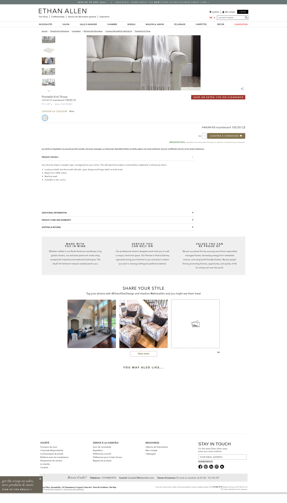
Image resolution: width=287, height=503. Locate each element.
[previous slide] (63, 323)
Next (49, 90)
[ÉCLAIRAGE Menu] (187, 24)
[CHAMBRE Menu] (119, 24)
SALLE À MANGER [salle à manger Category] (88, 24)
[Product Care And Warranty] (118, 220)
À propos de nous (48, 447)
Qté (199, 136)
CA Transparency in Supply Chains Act (76, 487)
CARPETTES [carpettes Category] (201, 24)
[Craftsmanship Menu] (65, 16)
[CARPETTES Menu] (208, 24)
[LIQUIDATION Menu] (249, 24)
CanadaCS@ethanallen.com (141, 478)
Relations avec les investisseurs (54, 457)
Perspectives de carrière (51, 460)
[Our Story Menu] (49, 16)
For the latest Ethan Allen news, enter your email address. (213, 450)
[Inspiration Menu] (110, 16)
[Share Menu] (242, 87)
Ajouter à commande (226, 135)
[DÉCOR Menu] (226, 24)
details (103, 2)
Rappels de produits (102, 460)
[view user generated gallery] (143, 353)
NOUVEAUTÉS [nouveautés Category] (45, 24)
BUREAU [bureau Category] (131, 24)
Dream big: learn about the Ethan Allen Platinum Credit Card (162, 2)
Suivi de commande (102, 447)
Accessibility (56, 487)
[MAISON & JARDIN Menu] (166, 24)
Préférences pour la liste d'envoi (107, 457)
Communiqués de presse (51, 453)
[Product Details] (118, 157)
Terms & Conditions (100, 487)
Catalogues (151, 453)
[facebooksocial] (200, 466)
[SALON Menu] (71, 24)
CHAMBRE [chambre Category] (112, 24)
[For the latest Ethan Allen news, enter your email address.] (222, 456)
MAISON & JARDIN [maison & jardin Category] (155, 24)
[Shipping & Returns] (118, 227)
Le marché (45, 464)
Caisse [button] (242, 12)
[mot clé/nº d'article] (232, 18)
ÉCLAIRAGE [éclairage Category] (179, 24)
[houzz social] (222, 466)
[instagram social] (217, 466)
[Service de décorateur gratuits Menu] (97, 16)
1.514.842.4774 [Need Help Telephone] (109, 478)
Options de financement (157, 447)
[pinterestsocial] (206, 466)
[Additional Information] (118, 212)
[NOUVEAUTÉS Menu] (54, 24)
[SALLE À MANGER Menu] (99, 24)
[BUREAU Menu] (137, 24)
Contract (44, 467)
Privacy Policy (45, 487)
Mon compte (151, 450)
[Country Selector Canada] (212, 18)
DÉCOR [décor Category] (220, 24)
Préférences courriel (102, 453)
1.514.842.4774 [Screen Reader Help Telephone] (216, 487)
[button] (228, 13)
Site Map (112, 487)
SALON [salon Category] (66, 24)
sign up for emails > (17, 489)
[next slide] (223, 323)
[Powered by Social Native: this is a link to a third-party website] (218, 352)
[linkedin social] (211, 466)
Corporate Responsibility (51, 450)
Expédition (98, 450)
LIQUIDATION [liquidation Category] (241, 24)
